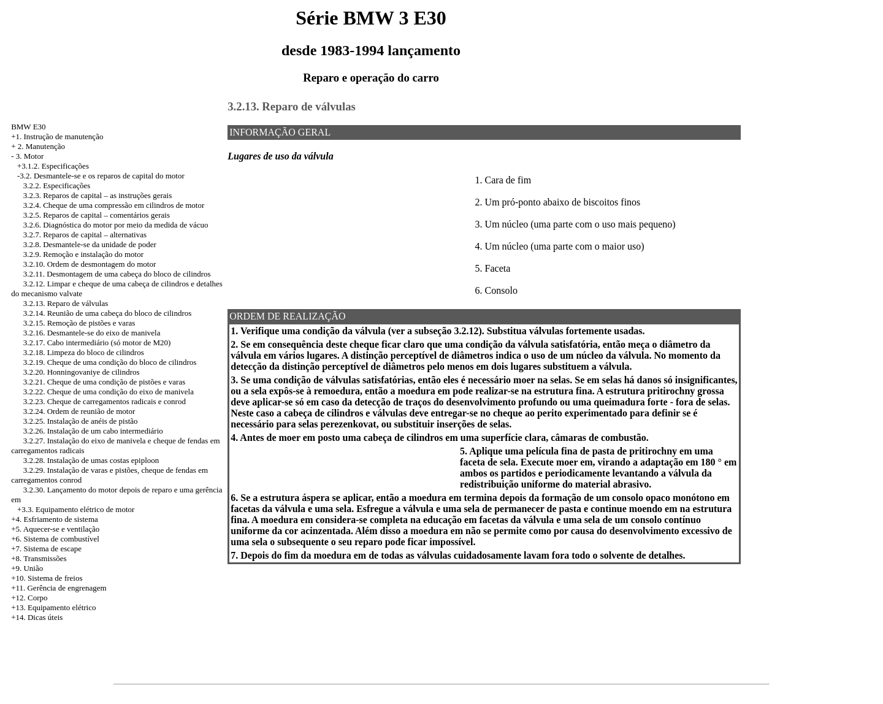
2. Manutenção (41, 146)
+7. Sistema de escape (46, 548)
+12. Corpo (29, 597)
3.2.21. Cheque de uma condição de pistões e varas (104, 381)
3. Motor (30, 156)
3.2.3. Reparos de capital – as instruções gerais (97, 195)
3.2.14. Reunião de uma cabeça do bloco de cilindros (107, 313)
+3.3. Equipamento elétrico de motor (75, 509)
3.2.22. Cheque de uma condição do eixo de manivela (108, 391)
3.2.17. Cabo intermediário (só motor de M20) (97, 342)
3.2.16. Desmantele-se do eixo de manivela (92, 332)
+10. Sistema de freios (46, 578)
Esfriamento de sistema (60, 519)
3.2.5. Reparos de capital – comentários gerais (96, 215)
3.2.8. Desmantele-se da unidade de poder (89, 244)
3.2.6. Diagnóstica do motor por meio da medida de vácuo (115, 224)
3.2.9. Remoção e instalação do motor (83, 254)
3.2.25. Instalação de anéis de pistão (80, 421)
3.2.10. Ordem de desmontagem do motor (89, 264)
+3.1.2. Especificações (53, 165)
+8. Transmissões (38, 558)
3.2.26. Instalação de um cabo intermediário (93, 430)
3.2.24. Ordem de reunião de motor (79, 411)
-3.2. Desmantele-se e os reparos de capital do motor (101, 175)
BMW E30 (28, 126)
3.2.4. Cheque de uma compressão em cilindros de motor (114, 205)
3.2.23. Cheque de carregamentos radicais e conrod (104, 401)
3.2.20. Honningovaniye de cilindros (81, 372)
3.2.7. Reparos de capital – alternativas (85, 234)
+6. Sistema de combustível (55, 538)
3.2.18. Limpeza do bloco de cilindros (83, 352)
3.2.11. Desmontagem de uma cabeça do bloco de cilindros (117, 273)
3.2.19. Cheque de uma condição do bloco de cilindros (110, 362)
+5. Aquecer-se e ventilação (55, 529)
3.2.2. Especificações (57, 185)
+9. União (27, 568)
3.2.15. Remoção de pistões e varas (79, 322)
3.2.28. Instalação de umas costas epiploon (91, 460)
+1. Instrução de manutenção (57, 136)
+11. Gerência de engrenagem (59, 587)
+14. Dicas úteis (37, 617)
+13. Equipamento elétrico (53, 607)
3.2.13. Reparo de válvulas (66, 303)
